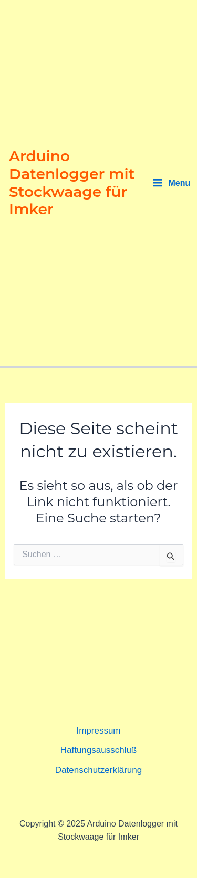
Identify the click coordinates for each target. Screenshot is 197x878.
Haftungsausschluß (98, 750)
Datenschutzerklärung (98, 770)
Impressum (98, 731)
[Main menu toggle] (171, 183)
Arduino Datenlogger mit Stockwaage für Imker (71, 182)
